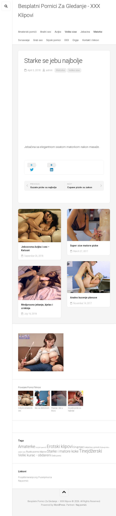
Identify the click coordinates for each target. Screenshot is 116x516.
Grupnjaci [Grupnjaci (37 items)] (78, 442)
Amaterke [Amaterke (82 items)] (26, 442)
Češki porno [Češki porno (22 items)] (56, 451)
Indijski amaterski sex (25, 405)
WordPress (59, 500)
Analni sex (45, 32)
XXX (66, 40)
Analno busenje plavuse (83, 293)
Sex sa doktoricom (42, 404)
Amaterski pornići (27, 32)
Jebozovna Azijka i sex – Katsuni (35, 244)
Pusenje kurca (45, 473)
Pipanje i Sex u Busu (57, 405)
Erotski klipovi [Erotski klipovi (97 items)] (60, 442)
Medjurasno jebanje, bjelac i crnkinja (37, 302)
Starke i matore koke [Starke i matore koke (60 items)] (63, 447)
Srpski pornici (53, 40)
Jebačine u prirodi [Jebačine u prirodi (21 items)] (92, 443)
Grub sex (38, 40)
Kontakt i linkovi (90, 40)
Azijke (58, 32)
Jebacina (85, 32)
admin (49, 70)
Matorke (97, 32)
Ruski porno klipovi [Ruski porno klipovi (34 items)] (36, 447)
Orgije (75, 40)
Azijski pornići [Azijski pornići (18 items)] (41, 443)
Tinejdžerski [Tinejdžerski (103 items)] (90, 446)
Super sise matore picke (84, 241)
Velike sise (71, 32)
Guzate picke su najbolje (74, 405)
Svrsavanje (24, 40)
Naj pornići (23, 476)
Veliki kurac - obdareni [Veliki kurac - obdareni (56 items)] (34, 451)
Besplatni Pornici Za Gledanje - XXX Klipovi (59, 11)
